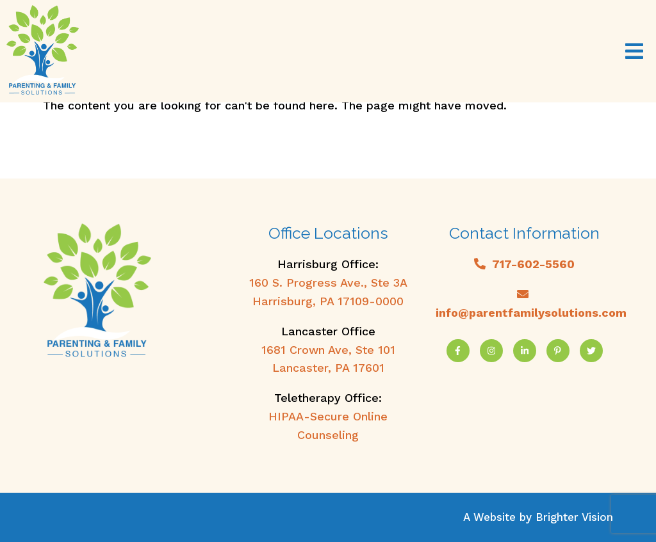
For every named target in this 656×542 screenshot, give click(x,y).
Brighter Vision (574, 517)
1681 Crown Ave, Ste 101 (328, 349)
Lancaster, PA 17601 (328, 367)
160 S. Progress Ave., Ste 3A (328, 282)
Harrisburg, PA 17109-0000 (328, 301)
